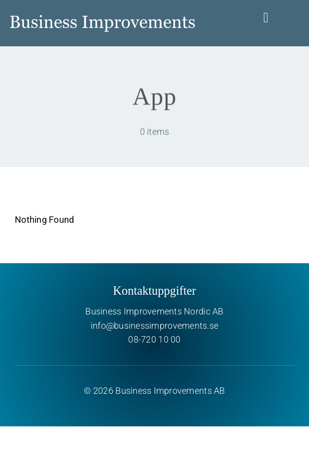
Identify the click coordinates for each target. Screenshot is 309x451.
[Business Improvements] (102, 9)
